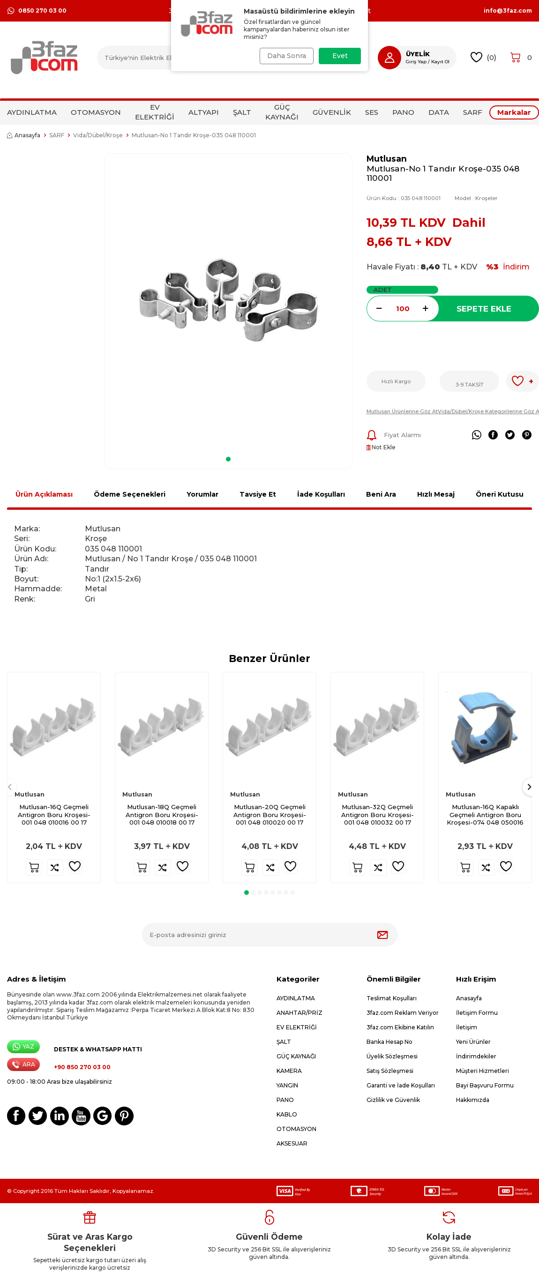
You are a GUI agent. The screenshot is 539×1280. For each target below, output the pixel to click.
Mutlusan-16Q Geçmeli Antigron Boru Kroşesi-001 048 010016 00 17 (54, 814)
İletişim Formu (477, 1012)
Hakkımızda (472, 1099)
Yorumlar (202, 494)
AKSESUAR (292, 1143)
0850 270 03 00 (37, 11)
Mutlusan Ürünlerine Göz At (402, 411)
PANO (403, 112)
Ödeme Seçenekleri (129, 494)
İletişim (466, 1027)
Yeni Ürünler (473, 1041)
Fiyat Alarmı (394, 435)
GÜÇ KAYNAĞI (282, 112)
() (483, 57)
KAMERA (289, 1070)
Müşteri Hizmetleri (482, 1070)
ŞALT (242, 112)
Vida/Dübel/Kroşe (98, 135)
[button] (228, 459)
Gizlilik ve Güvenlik (393, 1099)
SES (371, 112)
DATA (438, 112)
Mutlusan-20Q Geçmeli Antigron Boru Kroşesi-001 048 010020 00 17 (269, 814)
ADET (383, 289)
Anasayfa (23, 135)
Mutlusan (387, 159)
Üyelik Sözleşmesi (392, 1056)
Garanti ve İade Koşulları (401, 1085)
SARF (472, 112)
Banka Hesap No (389, 1041)
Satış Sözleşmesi (390, 1070)
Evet (340, 56)
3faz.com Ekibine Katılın (400, 1027)
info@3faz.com (508, 11)
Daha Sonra (284, 56)
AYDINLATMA (32, 112)
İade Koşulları (321, 494)
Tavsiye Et (258, 494)
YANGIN (287, 1085)
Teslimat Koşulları (392, 998)
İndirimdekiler (476, 1056)
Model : (476, 198)
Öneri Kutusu (500, 494)
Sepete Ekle (484, 308)
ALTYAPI (203, 112)
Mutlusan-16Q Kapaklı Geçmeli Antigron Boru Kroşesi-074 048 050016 (485, 814)
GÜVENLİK (332, 112)
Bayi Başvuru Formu (485, 1085)
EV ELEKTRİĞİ (154, 112)
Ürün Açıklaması (44, 494)
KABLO (287, 1114)
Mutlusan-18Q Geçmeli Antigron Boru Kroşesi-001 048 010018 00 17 (162, 814)
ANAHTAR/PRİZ (299, 1012)
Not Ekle (381, 447)
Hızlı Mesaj (436, 494)
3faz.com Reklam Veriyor (403, 1012)
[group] (228, 302)
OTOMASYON (96, 112)
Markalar (514, 112)
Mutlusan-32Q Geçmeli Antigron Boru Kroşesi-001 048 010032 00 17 (377, 814)
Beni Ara (381, 494)
